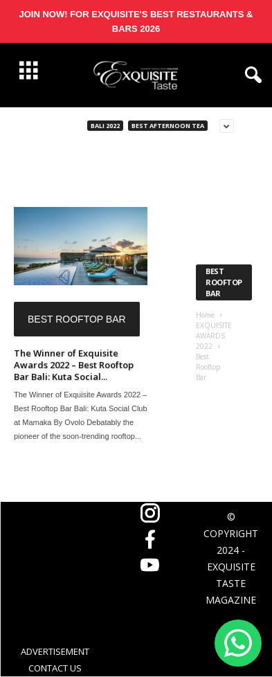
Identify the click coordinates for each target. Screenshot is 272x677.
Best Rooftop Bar (77, 319)
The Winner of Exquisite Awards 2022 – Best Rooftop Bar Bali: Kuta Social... (74, 365)
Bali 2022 (105, 125)
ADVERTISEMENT (55, 651)
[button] (250, 75)
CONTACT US (55, 668)
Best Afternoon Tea (168, 125)
